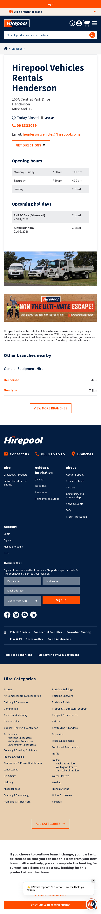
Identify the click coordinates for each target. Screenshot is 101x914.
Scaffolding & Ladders (65, 728)
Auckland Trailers (66, 763)
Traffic (55, 753)
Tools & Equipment (63, 740)
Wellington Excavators (20, 741)
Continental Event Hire (48, 632)
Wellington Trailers (66, 767)
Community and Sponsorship (75, 495)
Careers (70, 487)
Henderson (11, 380)
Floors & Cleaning (14, 756)
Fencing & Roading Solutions (20, 750)
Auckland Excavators (20, 738)
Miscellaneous (12, 788)
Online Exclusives (62, 795)
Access (8, 689)
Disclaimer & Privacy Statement (58, 654)
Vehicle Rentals (20, 632)
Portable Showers (62, 696)
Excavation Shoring (78, 632)
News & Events (74, 504)
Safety (56, 721)
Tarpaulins (58, 734)
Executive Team (75, 481)
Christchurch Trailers (68, 770)
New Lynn (10, 390)
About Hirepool (75, 474)
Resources (41, 492)
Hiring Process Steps (47, 498)
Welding (56, 782)
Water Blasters (60, 776)
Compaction (11, 708)
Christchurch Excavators (22, 745)
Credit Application (76, 516)
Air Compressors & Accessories (22, 696)
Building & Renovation (16, 702)
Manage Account (13, 546)
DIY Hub (39, 479)
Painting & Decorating (16, 795)
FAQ (68, 510)
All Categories (50, 823)
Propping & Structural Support (69, 708)
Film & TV (16, 639)
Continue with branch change (50, 905)
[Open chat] (91, 904)
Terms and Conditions (18, 654)
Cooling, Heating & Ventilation (21, 728)
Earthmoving (11, 734)
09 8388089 (27, 125)
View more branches (50, 408)
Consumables (12, 721)
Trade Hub (41, 486)
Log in (50, 4)
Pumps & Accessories (64, 715)
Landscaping (11, 769)
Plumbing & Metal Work (17, 801)
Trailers (56, 760)
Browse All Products (15, 474)
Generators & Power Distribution (23, 763)
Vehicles (57, 801)
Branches (17, 48)
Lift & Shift (10, 776)
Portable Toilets (61, 702)
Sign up (8, 540)
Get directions (31, 145)
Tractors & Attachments (66, 747)
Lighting (8, 782)
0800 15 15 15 (50, 453)
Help (6, 553)
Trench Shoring (60, 788)
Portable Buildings (62, 689)
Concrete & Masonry (16, 715)
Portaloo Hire (35, 639)
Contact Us (16, 453)
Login (7, 533)
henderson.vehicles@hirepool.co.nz (51, 134)
